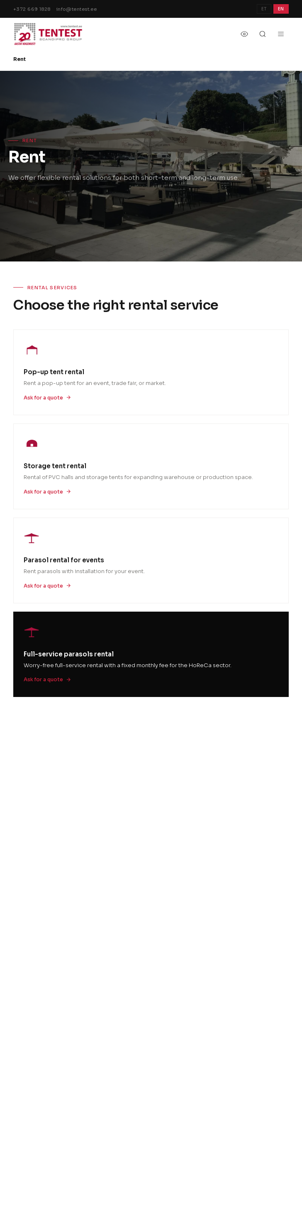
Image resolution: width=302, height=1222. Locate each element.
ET (264, 9)
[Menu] (281, 34)
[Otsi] (262, 34)
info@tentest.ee (76, 9)
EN (281, 9)
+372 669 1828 (32, 9)
